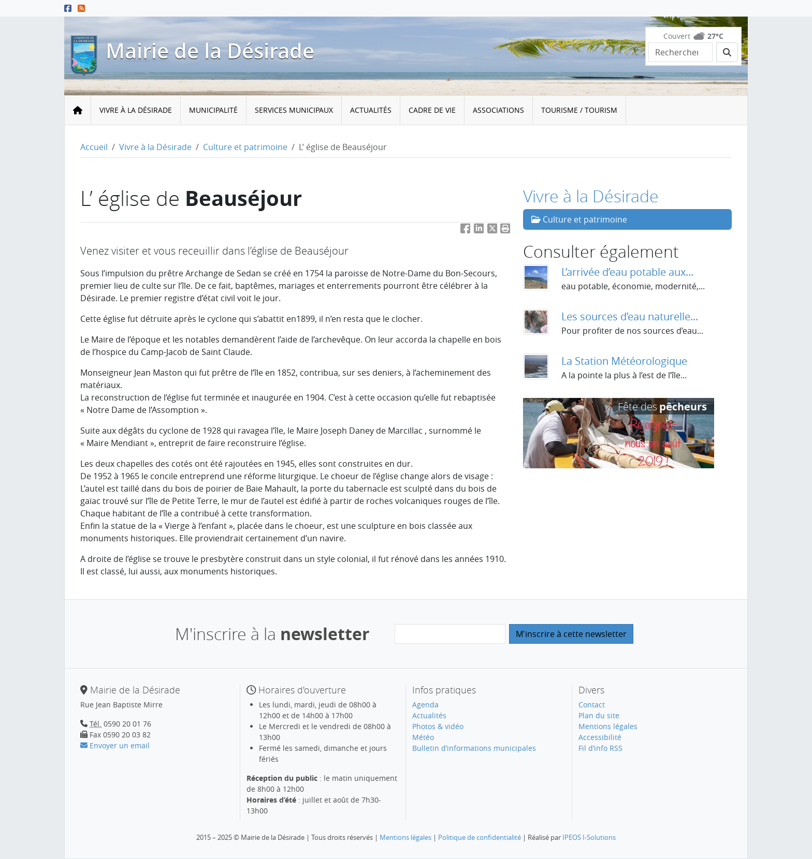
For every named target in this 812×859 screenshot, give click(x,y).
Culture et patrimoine (245, 147)
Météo (423, 737)
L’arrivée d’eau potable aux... (627, 272)
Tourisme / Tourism (579, 110)
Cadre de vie (432, 110)
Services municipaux (294, 110)
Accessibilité (599, 737)
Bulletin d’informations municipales (474, 748)
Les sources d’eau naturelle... (629, 316)
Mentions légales (607, 726)
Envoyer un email (115, 745)
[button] (505, 230)
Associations (498, 110)
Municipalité (213, 110)
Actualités (371, 110)
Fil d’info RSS (600, 748)
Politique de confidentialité (479, 837)
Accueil (94, 147)
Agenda (425, 704)
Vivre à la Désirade (135, 110)
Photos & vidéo (437, 726)
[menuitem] (136, 110)
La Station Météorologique (624, 361)
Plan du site (598, 715)
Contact (591, 704)
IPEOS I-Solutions (589, 837)
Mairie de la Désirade (210, 51)
